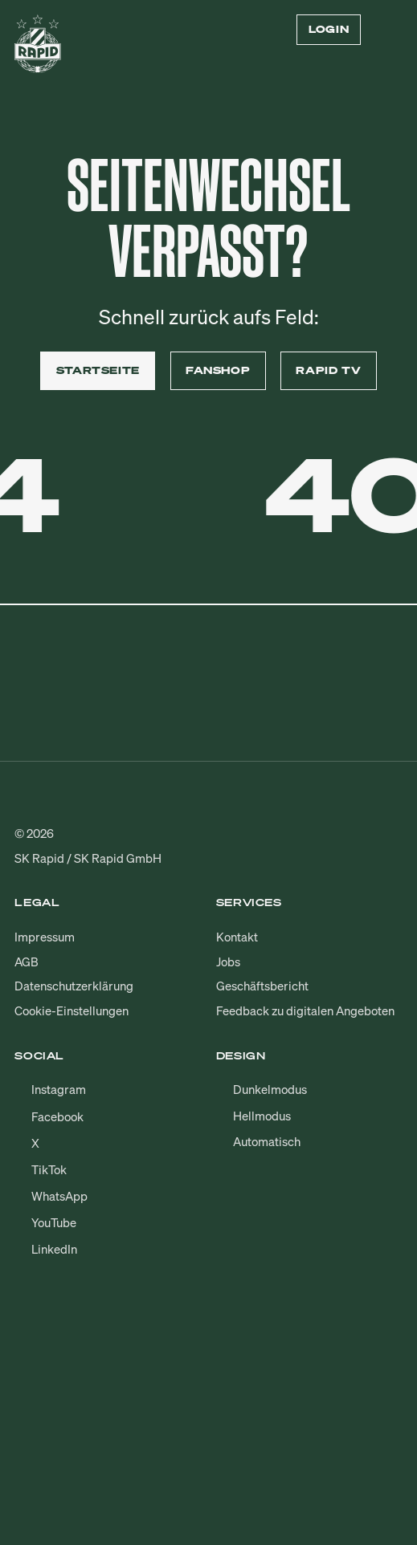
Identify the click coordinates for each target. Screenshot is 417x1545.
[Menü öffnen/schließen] (393, 29)
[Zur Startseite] (37, 49)
